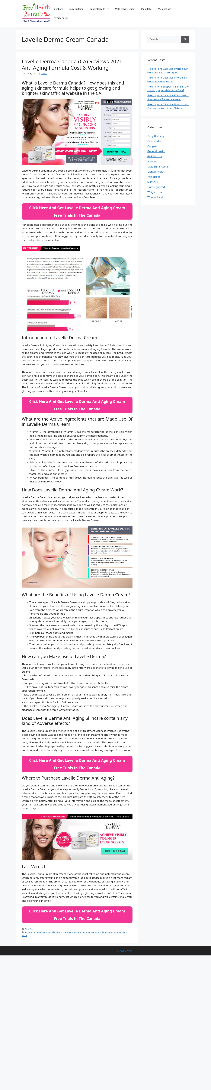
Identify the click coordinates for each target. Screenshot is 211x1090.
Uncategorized (156, 187)
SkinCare (58, 8)
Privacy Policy (61, 17)
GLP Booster (154, 156)
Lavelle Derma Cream (36, 928)
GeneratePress (124, 946)
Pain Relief (146, 8)
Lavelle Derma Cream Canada (89, 928)
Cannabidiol (154, 141)
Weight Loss (164, 8)
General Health (100, 8)
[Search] (185, 39)
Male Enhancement (125, 8)
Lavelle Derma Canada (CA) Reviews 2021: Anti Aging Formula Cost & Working (73, 64)
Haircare (152, 161)
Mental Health (155, 171)
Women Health (156, 197)
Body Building (76, 8)
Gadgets (152, 146)
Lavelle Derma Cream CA (60, 928)
